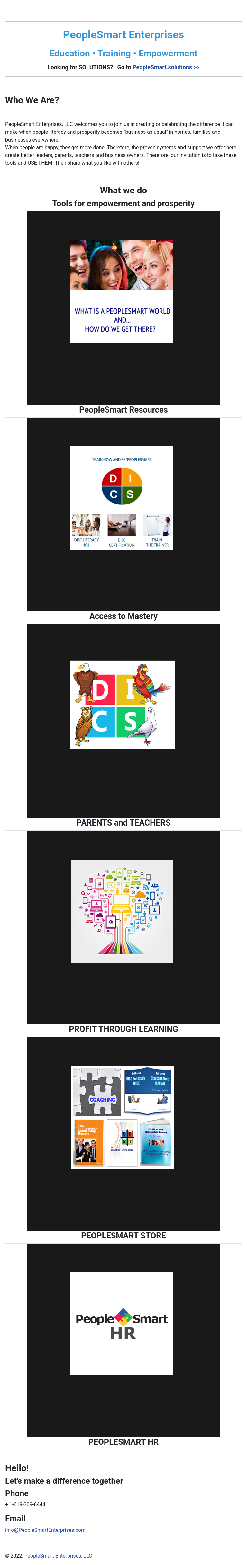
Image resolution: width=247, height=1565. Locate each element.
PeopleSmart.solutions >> (166, 67)
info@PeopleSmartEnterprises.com (45, 1530)
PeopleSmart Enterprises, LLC (58, 1556)
